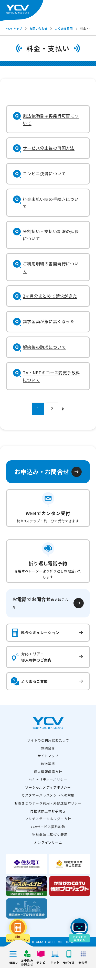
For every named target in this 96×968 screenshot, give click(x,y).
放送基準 (48, 763)
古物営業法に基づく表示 (47, 834)
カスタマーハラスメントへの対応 (48, 795)
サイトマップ (48, 755)
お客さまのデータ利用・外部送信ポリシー (48, 803)
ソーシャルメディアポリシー (48, 787)
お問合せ (48, 748)
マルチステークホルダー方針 (48, 818)
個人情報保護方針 (48, 771)
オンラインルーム (48, 842)
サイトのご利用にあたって (48, 740)
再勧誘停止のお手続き (48, 811)
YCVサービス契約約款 (48, 826)
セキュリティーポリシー (48, 779)
